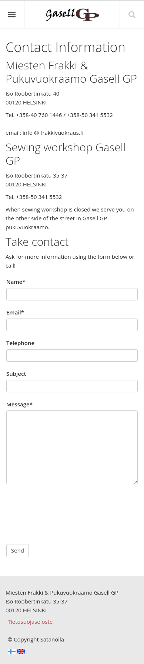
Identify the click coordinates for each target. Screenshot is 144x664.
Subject (16, 373)
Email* (15, 312)
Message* (19, 404)
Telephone (20, 343)
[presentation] (62, 506)
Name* (16, 281)
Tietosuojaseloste (30, 621)
